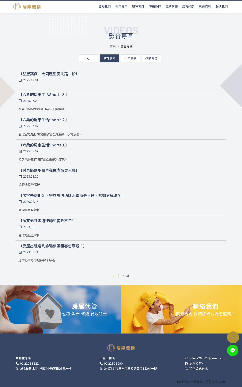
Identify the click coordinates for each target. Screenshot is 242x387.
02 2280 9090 (111, 363)
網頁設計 (211, 381)
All (89, 58)
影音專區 (121, 6)
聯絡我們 (222, 6)
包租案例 (130, 58)
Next (125, 275)
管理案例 (110, 58)
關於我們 (105, 6)
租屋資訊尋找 (196, 368)
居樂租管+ (194, 363)
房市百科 (205, 6)
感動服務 (171, 6)
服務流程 (155, 6)
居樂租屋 (27, 7)
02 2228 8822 (27, 363)
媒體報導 (151, 58)
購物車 (198, 381)
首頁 (113, 46)
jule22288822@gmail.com (205, 358)
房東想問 (188, 6)
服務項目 (138, 6)
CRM (223, 381)
